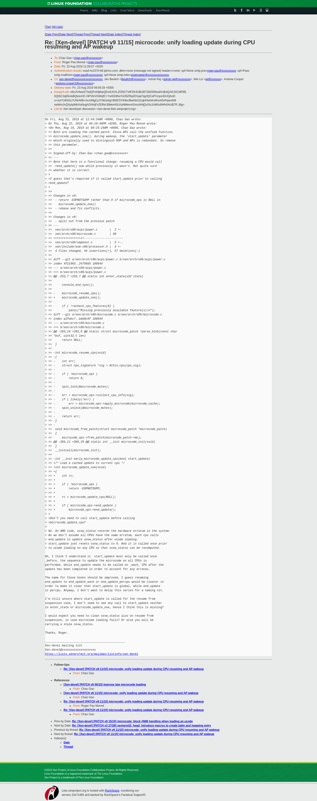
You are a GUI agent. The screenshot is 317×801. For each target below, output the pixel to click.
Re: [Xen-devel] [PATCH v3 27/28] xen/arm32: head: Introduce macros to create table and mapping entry (141, 725)
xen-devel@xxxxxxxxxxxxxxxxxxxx (80, 79)
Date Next (66, 34)
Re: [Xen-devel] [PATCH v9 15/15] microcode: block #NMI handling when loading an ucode (132, 721)
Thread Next (98, 34)
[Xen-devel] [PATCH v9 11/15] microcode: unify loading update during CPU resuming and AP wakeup (131, 693)
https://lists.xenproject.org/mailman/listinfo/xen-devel (91, 654)
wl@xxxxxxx (213, 79)
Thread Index (131, 34)
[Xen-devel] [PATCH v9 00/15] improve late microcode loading (105, 684)
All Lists (57, 27)
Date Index (115, 34)
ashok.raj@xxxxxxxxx (177, 79)
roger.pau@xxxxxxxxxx (102, 62)
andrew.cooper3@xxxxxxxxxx (74, 83)
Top (47, 27)
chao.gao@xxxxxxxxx (88, 58)
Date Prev (51, 34)
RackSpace (112, 790)
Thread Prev (81, 34)
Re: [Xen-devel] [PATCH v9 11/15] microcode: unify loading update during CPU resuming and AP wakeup (134, 669)
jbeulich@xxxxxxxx (133, 79)
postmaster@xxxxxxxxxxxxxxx (150, 75)
